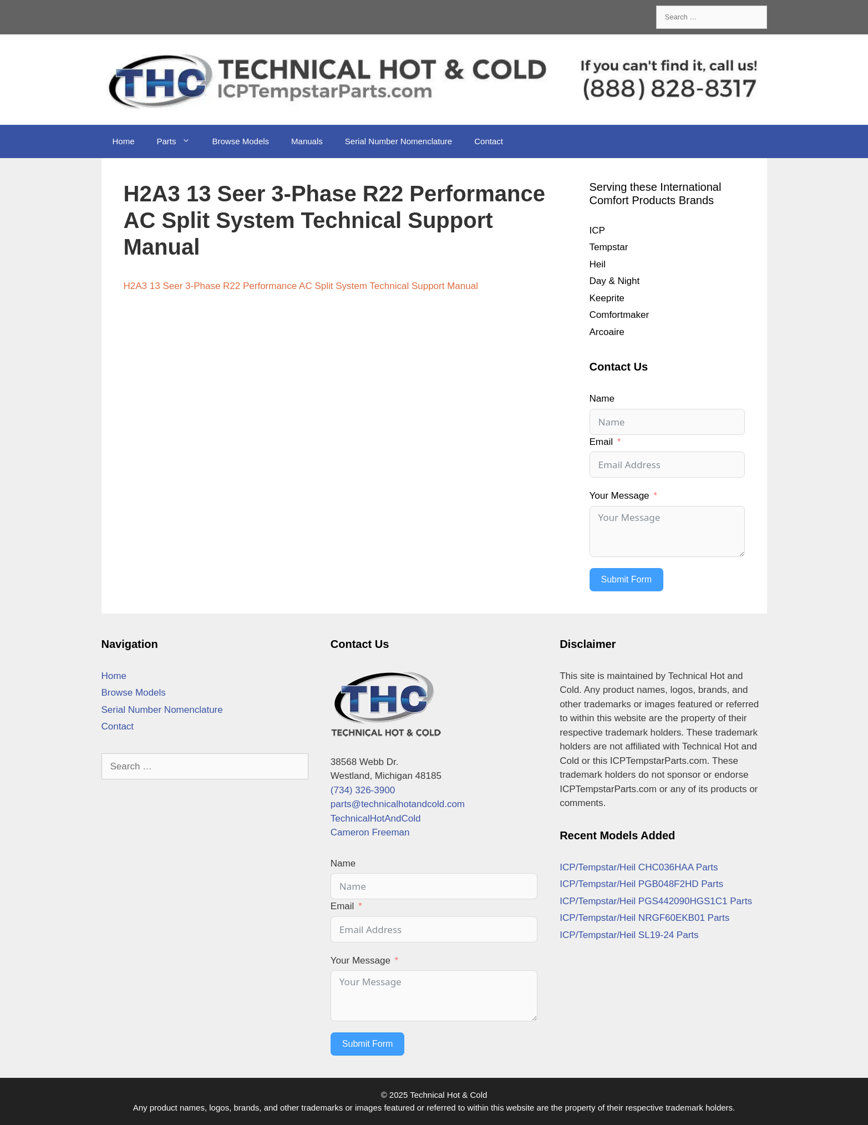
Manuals (307, 141)
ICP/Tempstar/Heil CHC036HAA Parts (639, 867)
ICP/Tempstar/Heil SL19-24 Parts (629, 935)
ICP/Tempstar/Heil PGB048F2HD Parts (641, 884)
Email (601, 442)
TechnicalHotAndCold (376, 818)
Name (602, 398)
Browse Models (241, 141)
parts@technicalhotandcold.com (398, 804)
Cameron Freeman (370, 832)
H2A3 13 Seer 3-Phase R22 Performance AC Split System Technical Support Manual (301, 286)
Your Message (619, 495)
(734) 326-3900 (363, 790)
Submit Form (626, 579)
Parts (179, 141)
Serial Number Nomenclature (398, 141)
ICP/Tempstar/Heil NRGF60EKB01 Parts (644, 918)
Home (124, 141)
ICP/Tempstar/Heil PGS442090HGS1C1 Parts (656, 901)
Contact (488, 141)
